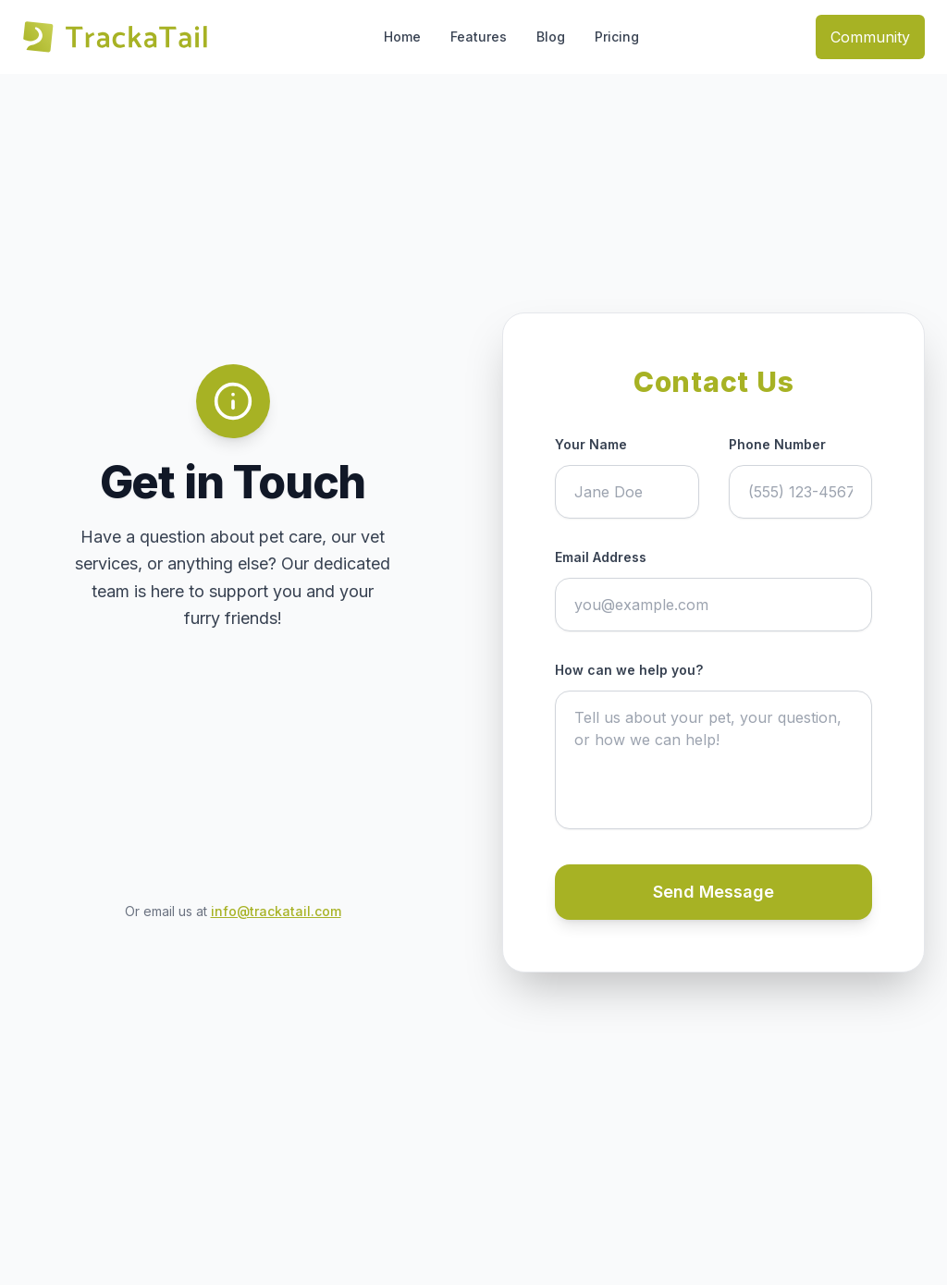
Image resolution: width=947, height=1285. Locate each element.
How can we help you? (629, 670)
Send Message (713, 891)
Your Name (591, 444)
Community (870, 37)
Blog (550, 36)
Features (478, 36)
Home (402, 36)
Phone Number (777, 444)
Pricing (617, 36)
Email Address (600, 557)
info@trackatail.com (276, 911)
